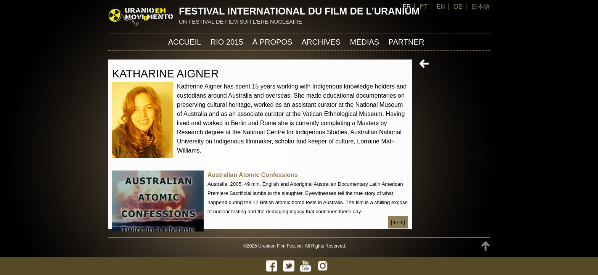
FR (407, 6)
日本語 (480, 6)
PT (424, 6)
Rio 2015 (227, 42)
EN (441, 6)
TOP (485, 246)
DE (458, 6)
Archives (321, 42)
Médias (364, 42)
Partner (406, 42)
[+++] (398, 222)
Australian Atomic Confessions (252, 175)
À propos (272, 42)
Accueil (184, 42)
